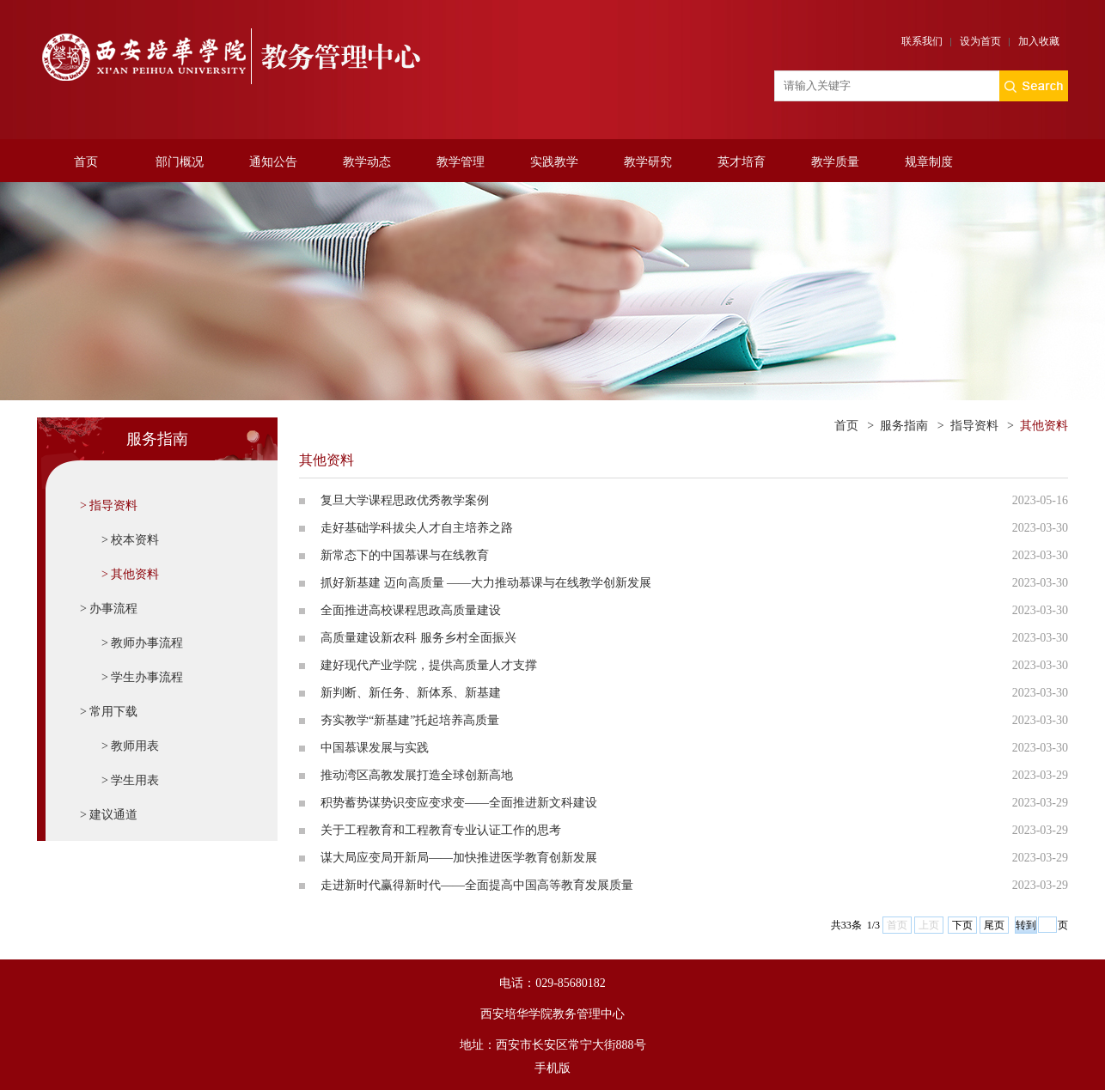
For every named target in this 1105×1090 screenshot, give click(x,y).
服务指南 (904, 425)
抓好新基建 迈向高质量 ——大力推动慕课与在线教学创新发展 (486, 582)
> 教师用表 (130, 746)
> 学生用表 (130, 780)
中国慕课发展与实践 (375, 747)
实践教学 (554, 161)
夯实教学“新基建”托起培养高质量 (410, 720)
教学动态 (367, 161)
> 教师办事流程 (142, 642)
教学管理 (461, 161)
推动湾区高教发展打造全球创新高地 (417, 775)
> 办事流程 (108, 608)
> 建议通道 (108, 814)
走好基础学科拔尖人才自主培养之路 (417, 527)
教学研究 (648, 161)
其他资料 (1044, 425)
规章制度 (929, 161)
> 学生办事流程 (142, 677)
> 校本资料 (130, 539)
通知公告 (273, 161)
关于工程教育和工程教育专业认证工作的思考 (441, 830)
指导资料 (974, 425)
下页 (962, 925)
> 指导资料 (108, 505)
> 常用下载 (108, 711)
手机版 (552, 1068)
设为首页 (980, 41)
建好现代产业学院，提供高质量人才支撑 (429, 665)
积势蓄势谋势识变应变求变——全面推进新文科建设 (459, 802)
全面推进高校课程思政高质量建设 (411, 610)
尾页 (994, 925)
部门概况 (180, 161)
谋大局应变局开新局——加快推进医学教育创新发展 (459, 857)
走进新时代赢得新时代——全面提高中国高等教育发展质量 (477, 885)
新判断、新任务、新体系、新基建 (411, 692)
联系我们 (922, 41)
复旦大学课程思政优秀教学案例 (405, 500)
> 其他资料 (130, 574)
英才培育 (741, 161)
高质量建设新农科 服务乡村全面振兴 (418, 637)
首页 (86, 161)
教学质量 (835, 161)
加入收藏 (1038, 41)
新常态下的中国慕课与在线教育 (405, 555)
